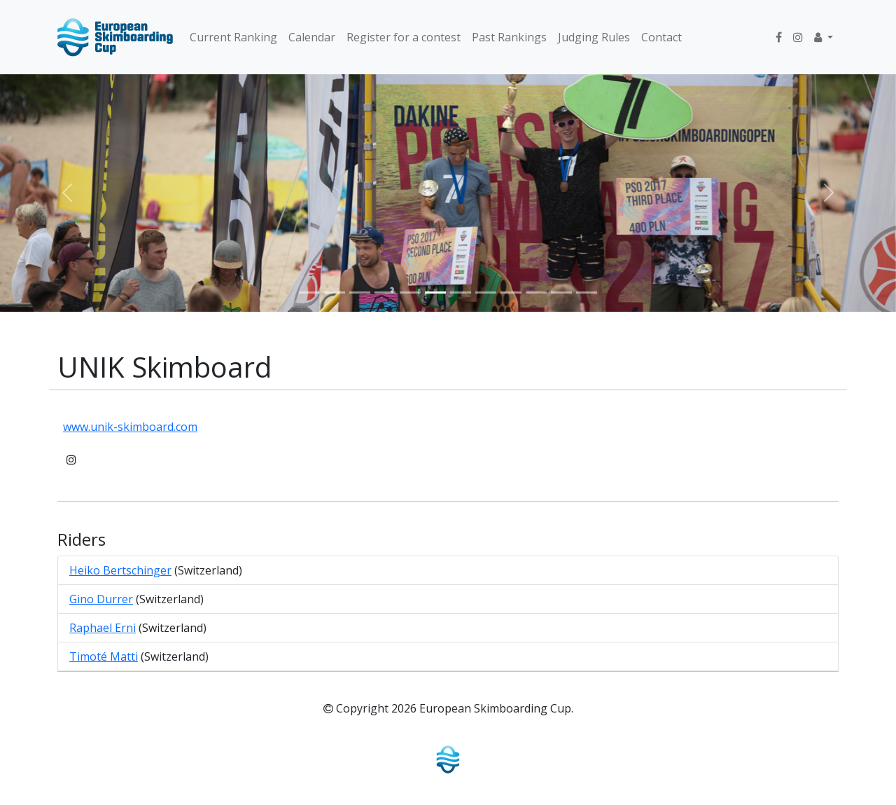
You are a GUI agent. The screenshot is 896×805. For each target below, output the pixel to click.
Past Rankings (509, 37)
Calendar (311, 37)
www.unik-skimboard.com (130, 426)
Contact (661, 37)
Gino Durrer (101, 599)
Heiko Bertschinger (120, 570)
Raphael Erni (102, 627)
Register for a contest (403, 37)
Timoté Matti (103, 656)
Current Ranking (233, 37)
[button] (823, 37)
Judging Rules (594, 37)
